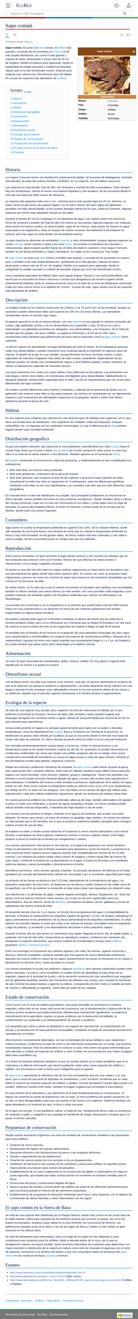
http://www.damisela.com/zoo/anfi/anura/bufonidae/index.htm (46, 1272)
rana (41, 47)
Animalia (112, 100)
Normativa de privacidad (20, 1314)
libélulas (60, 901)
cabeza (76, 321)
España (14, 460)
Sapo (27, 41)
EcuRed (24, 5)
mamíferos (34, 944)
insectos (65, 240)
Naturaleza (53, 1300)
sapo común (16, 257)
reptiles (22, 944)
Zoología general (73, 1300)
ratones (18, 244)
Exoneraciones (59, 1314)
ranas (68, 244)
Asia (55, 450)
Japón (64, 450)
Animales (26, 1300)
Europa (115, 446)
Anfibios (39, 1300)
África (116, 454)
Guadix (58, 731)
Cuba (56, 51)
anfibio (61, 47)
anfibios (62, 78)
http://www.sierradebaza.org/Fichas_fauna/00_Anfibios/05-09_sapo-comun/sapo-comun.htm (65, 1279)
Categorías (12, 1300)
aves (47, 944)
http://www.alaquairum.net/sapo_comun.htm (36, 1276)
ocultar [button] (28, 92)
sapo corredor (112, 336)
